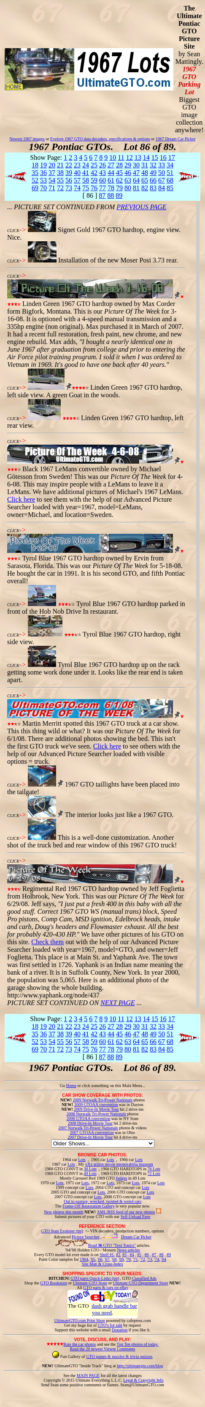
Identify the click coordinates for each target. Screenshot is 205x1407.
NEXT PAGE (117, 1002)
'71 (135, 1259)
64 (136, 180)
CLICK (13, 230)
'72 (142, 1259)
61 (111, 180)
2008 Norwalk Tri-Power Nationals (96, 1114)
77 (102, 187)
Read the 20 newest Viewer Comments (102, 1349)
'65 (92, 1259)
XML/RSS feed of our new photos (126, 1212)
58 (85, 180)
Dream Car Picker (136, 1237)
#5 (139, 1254)
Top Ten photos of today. (138, 1344)
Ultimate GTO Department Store (140, 1283)
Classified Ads (144, 1278)
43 (102, 172)
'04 (163, 1259)
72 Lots (154, 1173)
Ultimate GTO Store (90, 1283)
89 (119, 195)
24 (85, 165)
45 (119, 172)
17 (171, 157)
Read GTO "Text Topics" (112, 1245)
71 (52, 187)
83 (153, 187)
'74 (156, 1259)
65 (144, 180)
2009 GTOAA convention (96, 1104)
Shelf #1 (107, 1254)
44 (111, 172)
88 (110, 195)
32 (153, 165)
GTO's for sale (110, 1325)
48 (144, 172)
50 (161, 172)
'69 (121, 1259)
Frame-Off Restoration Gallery (88, 1206)
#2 (118, 1254)
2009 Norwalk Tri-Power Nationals (102, 1100)
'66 (99, 1259)
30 (136, 165)
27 (111, 165)
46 (127, 172)
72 (60, 187)
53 (43, 180)
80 (127, 187)
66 (153, 180)
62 (119, 180)
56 (68, 180)
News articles (128, 1250)
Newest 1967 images (26, 139)
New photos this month (63, 1212)
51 (170, 172)
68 (170, 180)
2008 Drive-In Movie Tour (90, 1123)
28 (119, 165)
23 (77, 165)
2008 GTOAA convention (88, 1118)
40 (77, 172)
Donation (119, 1330)
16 (163, 157)
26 (102, 165)
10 (112, 157)
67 (161, 180)
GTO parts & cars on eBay (105, 1287)
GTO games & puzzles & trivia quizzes (119, 1356)
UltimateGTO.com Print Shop (79, 1320)
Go (63, 1085)
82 (144, 187)
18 (35, 165)
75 (85, 187)
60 (102, 180)
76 (94, 187)
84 (161, 187)
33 (161, 165)
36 (43, 172)
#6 (146, 1254)
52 (35, 180)
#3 (124, 1254)
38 (60, 172)
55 (60, 180)
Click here (21, 499)
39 (68, 172)
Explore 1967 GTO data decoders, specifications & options (100, 139)
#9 (169, 1254)
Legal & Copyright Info (143, 1380)
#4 (131, 1254)
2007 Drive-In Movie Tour (90, 1137)
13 (138, 157)
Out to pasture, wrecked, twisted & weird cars (102, 1201)
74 (77, 187)
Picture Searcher (86, 1237)
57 (77, 180)
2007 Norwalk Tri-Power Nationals (88, 1128)
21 (60, 165)
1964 (84, 1259)
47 (136, 172)
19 (43, 165)
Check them (47, 941)
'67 (107, 1259)
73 (68, 187)
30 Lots (90, 1169)
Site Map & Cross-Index (102, 1265)
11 (121, 157)
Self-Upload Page (136, 1216)
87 (102, 195)
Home (71, 1085)
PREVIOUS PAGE (141, 206)
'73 (149, 1259)
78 (111, 187)
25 (94, 165)
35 (35, 172)
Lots (82, 1159)
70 (43, 187)
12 (129, 157)
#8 (161, 1254)
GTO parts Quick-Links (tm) (94, 1278)
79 (119, 187)
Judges (121, 1178)
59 (94, 180)
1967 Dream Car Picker (176, 139)
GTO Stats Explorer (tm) (62, 1231)
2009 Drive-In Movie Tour (96, 1109)
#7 (154, 1254)
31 (144, 165)
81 (136, 187)
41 (85, 172)
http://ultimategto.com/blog (140, 1365)
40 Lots (90, 1173)
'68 (114, 1259)
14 (146, 157)
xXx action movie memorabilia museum (119, 1164)
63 (127, 180)
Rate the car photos (79, 1344)
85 (170, 187)
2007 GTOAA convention (92, 1132)
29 (127, 165)
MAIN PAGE (88, 1375)
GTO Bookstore (53, 1283)
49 (153, 172)
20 (52, 165)
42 (94, 172)
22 (68, 165)
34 (170, 165)
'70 (128, 1259)
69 (35, 187)
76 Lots (154, 1169)
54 (52, 180)
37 (52, 172)
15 (154, 157)
